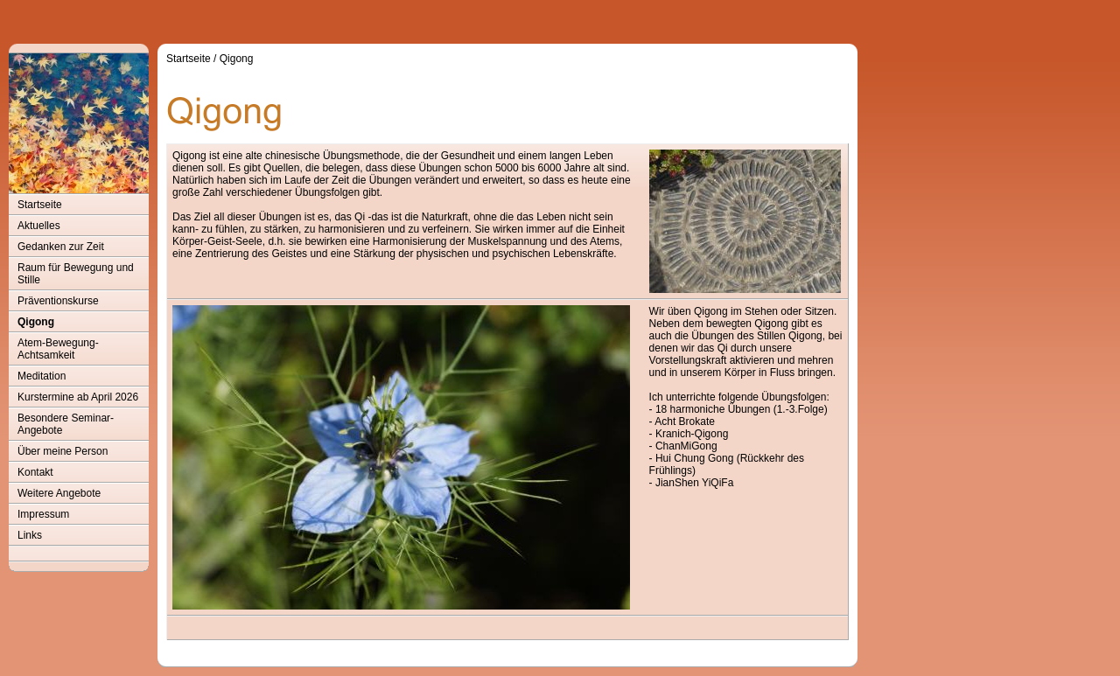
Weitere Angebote (59, 493)
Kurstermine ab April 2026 (78, 397)
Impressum (43, 514)
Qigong (36, 322)
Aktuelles (39, 226)
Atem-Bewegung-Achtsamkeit (58, 349)
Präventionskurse (58, 301)
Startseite (40, 205)
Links (30, 535)
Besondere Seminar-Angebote (66, 424)
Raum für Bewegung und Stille (76, 273)
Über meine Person (63, 451)
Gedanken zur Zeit (61, 246)
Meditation (42, 376)
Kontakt (35, 472)
